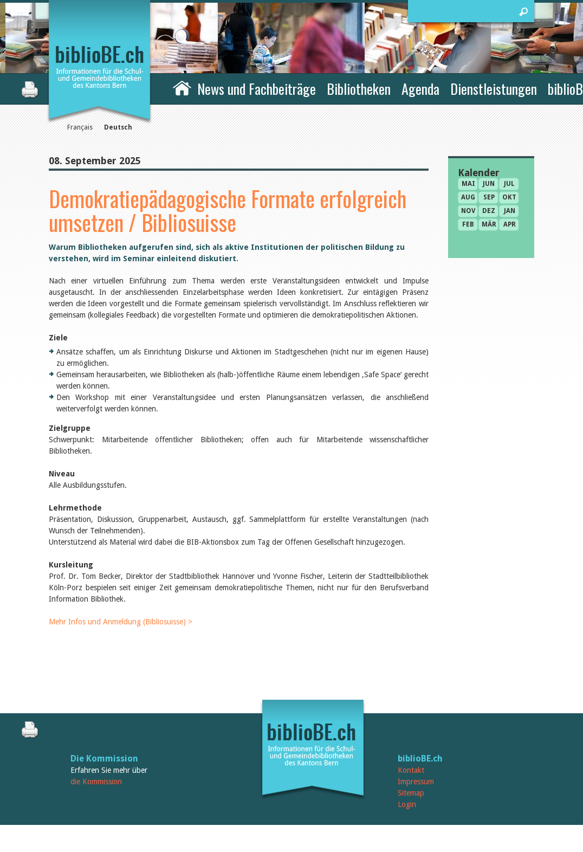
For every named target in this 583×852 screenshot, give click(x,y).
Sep (489, 197)
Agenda (420, 88)
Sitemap (411, 793)
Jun (489, 184)
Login (407, 804)
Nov (468, 211)
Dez (488, 211)
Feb (468, 224)
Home (182, 87)
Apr (509, 224)
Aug (468, 197)
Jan (509, 211)
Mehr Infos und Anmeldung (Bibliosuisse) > (120, 621)
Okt (509, 197)
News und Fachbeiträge (256, 88)
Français (80, 127)
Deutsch (118, 127)
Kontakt (411, 770)
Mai (468, 184)
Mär (489, 224)
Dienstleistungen (493, 88)
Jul (509, 184)
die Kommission (96, 781)
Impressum (416, 781)
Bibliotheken (359, 88)
